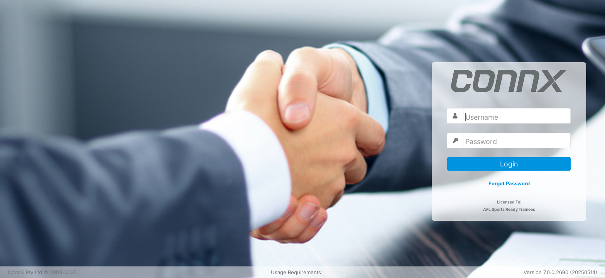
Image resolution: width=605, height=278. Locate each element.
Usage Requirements (296, 272)
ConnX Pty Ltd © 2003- (42, 272)
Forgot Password (509, 183)
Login (509, 164)
